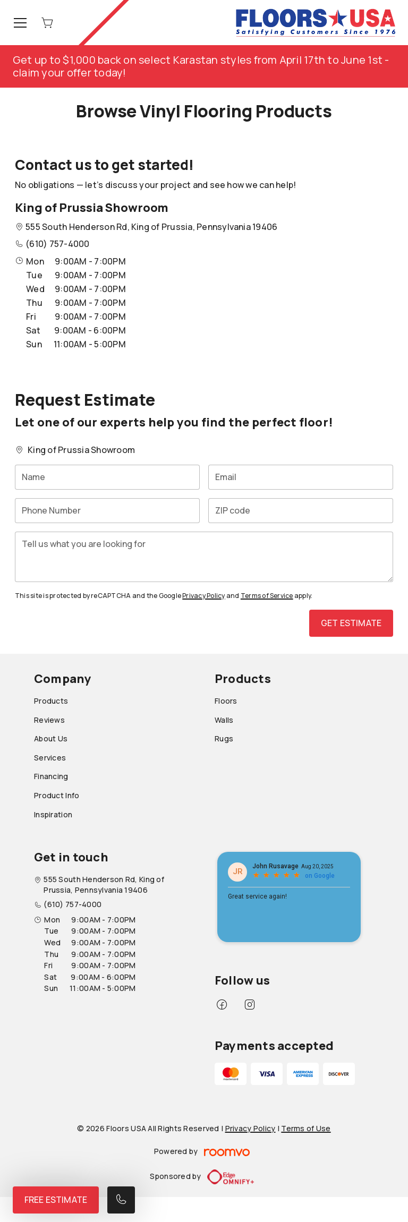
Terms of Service (267, 595)
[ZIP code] (300, 510)
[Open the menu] (20, 23)
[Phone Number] (107, 510)
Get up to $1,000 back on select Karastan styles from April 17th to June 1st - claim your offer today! (201, 66)
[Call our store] (121, 1200)
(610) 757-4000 (57, 244)
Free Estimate (55, 1200)
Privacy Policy (203, 595)
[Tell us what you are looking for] (204, 557)
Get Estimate (351, 623)
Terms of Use (305, 1128)
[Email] (300, 477)
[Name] (107, 477)
